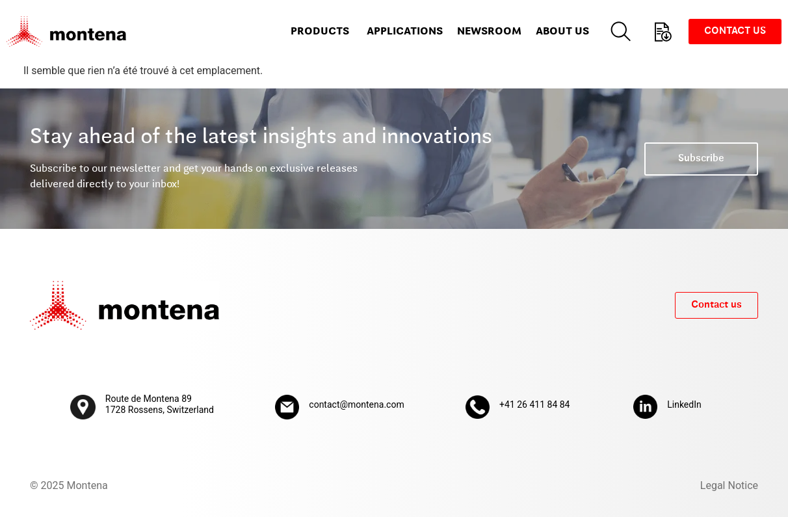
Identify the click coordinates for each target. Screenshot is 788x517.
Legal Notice (729, 485)
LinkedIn (684, 404)
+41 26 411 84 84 (534, 404)
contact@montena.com (356, 404)
